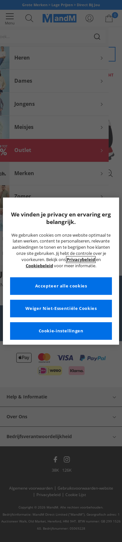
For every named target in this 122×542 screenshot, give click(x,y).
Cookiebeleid (39, 266)
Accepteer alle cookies (61, 286)
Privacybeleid (81, 259)
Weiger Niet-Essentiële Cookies (61, 308)
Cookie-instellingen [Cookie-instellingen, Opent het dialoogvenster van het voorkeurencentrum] (61, 331)
